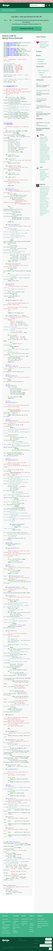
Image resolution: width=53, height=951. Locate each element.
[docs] (5, 122)
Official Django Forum (41, 105)
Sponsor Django (41, 919)
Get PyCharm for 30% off (26, 28)
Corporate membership (42, 921)
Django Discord (24, 921)
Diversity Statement (6, 933)
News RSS (31, 931)
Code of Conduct (5, 930)
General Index (40, 61)
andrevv (37, 943)
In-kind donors (22, 940)
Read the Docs (44, 125)
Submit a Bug (15, 925)
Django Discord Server (41, 98)
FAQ (37, 84)
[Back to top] (50, 949)
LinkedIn (31, 929)
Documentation (9, 10)
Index (37, 90)
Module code (41, 72)
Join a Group (15, 919)
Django (5, 5)
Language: (48, 942)
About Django (5, 919)
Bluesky (31, 927)
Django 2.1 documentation (43, 70)
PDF (49, 122)
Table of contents (41, 59)
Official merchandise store (43, 923)
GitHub (30, 919)
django (41, 74)
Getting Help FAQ (25, 919)
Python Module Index (42, 63)
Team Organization (6, 925)
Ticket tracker (39, 112)
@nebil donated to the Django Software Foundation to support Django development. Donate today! (44, 44)
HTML (46, 122)
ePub (37, 124)
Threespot (37, 941)
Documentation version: (46, 945)
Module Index (42, 90)
